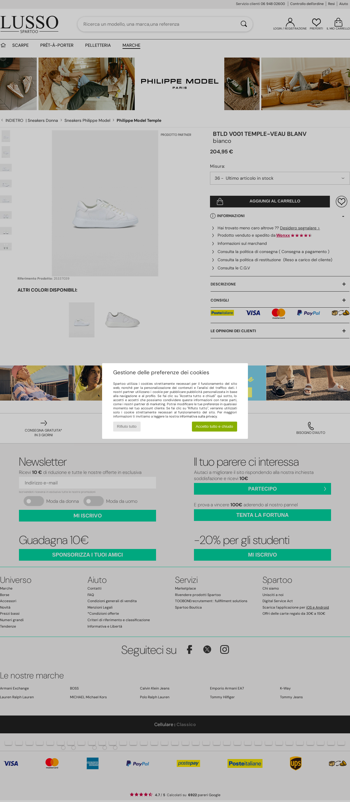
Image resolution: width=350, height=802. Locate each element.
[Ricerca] (244, 24)
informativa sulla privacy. (198, 416)
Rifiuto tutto (126, 426)
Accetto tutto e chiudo (214, 426)
